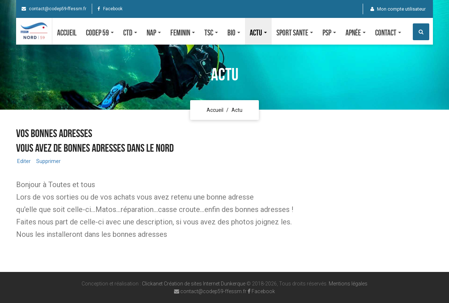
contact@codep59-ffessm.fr (54, 9)
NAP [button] (154, 32)
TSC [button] (211, 32)
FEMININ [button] (182, 32)
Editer (23, 161)
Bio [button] (233, 32)
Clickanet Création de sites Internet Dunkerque (193, 284)
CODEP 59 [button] (100, 32)
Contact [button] (388, 32)
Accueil (66, 32)
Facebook (110, 9)
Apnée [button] (356, 32)
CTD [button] (130, 32)
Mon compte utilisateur (398, 9)
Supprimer (48, 161)
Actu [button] (258, 32)
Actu (236, 110)
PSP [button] (329, 32)
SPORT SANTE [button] (294, 32)
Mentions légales (348, 284)
